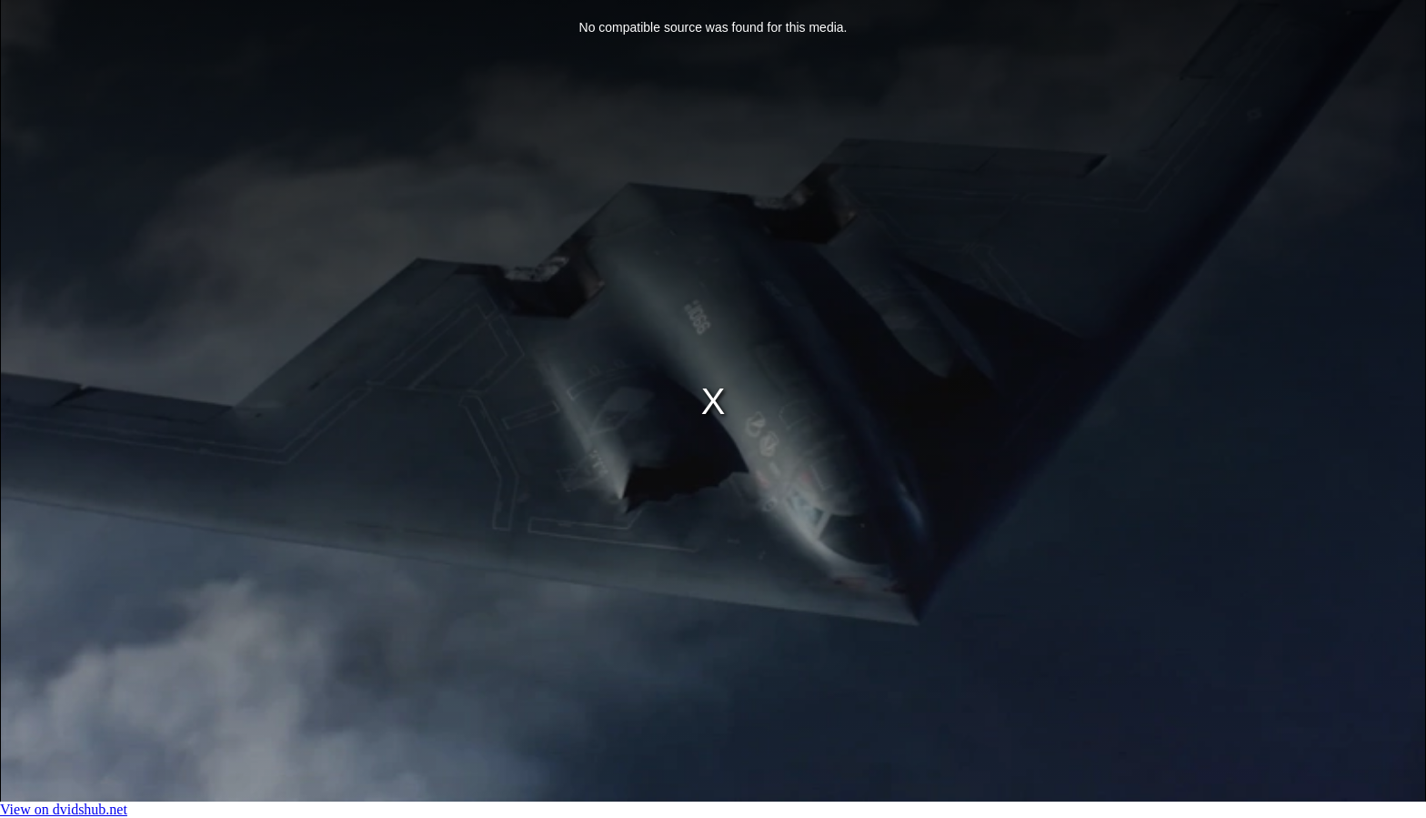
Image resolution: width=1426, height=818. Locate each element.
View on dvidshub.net (63, 809)
